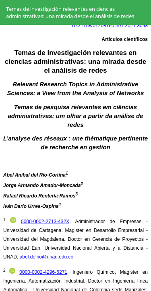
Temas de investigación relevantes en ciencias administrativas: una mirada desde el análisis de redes (70, 12)
